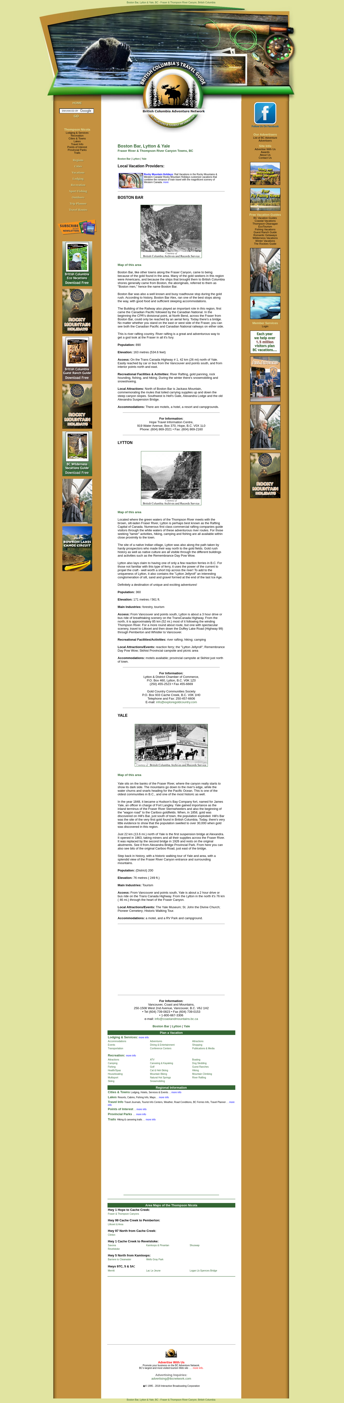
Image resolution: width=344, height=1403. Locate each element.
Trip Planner (78, 203)
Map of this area (129, 775)
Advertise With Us (265, 149)
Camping (113, 1063)
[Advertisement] (158, 959)
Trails (77, 152)
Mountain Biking (158, 1074)
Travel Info (77, 144)
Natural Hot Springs (160, 1077)
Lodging (78, 178)
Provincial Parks (77, 149)
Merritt (111, 1270)
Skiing (111, 1081)
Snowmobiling (157, 1081)
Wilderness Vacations (265, 238)
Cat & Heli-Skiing (159, 1070)
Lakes (77, 141)
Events (111, 1045)
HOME (77, 103)
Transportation (115, 1048)
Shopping (197, 1045)
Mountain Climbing (202, 1074)
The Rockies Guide (265, 243)
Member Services (265, 323)
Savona (112, 1245)
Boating (196, 1059)
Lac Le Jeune (153, 1270)
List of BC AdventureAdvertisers (265, 139)
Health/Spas (114, 1070)
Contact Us (265, 157)
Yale (144, 159)
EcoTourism (265, 226)
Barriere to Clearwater (119, 1259)
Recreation (77, 135)
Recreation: (116, 1055)
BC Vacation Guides (265, 217)
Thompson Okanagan (265, 223)
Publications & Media (203, 1048)
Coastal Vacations (265, 220)
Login (265, 326)
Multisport (113, 1077)
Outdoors (78, 197)
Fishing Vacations (265, 229)
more (165, 182)
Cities (78, 166)
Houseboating (115, 1074)
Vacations (78, 172)
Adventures (156, 1041)
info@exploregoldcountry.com (176, 702)
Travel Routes (78, 209)
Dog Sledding (199, 1063)
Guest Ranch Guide (265, 232)
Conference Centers (161, 1048)
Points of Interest (77, 147)
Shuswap (194, 1245)
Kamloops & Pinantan (157, 1245)
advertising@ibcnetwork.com (171, 1378)
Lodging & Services (77, 132)
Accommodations (117, 1041)
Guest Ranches (200, 1066)
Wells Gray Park (154, 1259)
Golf (152, 1066)
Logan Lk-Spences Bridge (203, 1270)
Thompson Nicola (77, 129)
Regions (78, 160)
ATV (152, 1059)
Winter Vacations (265, 240)
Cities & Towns (77, 138)
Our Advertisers (265, 134)
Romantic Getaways (265, 235)
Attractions (198, 1041)
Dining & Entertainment (162, 1045)
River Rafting (199, 1077)
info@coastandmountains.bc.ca (176, 1019)
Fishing (112, 1066)
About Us (265, 154)
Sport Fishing (78, 191)
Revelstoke (114, 1249)
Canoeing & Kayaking (161, 1063)
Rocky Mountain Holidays (158, 174)
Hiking (195, 1070)
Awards (265, 152)
